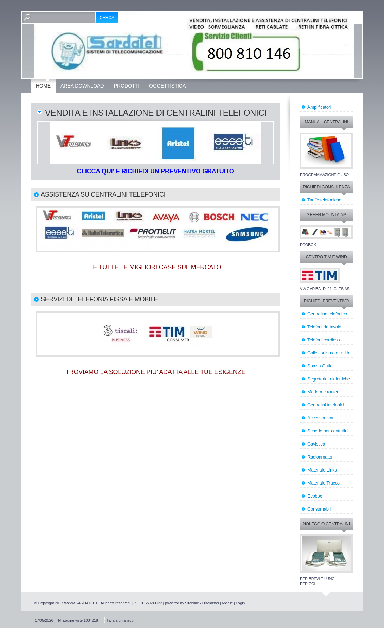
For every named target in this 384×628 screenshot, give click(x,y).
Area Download (82, 86)
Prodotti (126, 86)
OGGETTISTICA (167, 86)
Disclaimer (210, 603)
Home (43, 86)
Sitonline (192, 603)
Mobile (227, 603)
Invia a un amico (120, 620)
